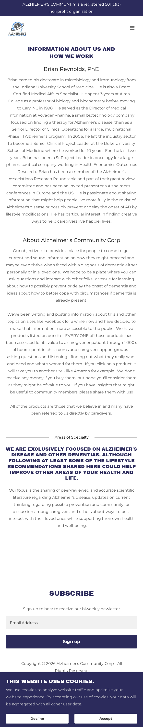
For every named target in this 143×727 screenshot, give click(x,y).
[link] (17, 28)
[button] (132, 28)
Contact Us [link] (72, 704)
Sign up (71, 641)
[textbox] (71, 622)
